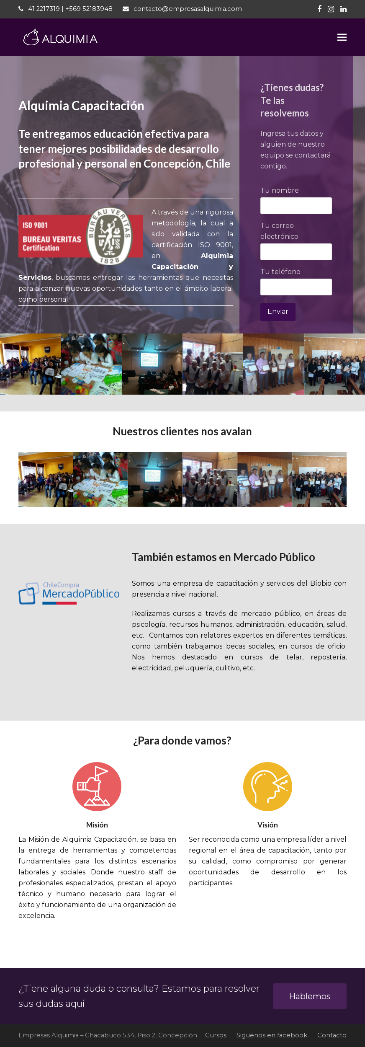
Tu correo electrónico (296, 239)
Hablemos (310, 996)
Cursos (215, 1035)
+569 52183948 (89, 9)
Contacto (332, 1035)
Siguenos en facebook (271, 1035)
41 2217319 (44, 9)
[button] (342, 37)
